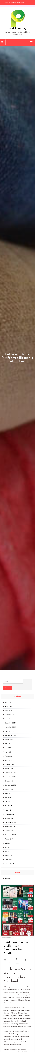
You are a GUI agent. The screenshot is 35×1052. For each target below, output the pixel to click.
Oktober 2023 (9, 831)
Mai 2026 (8, 702)
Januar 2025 (9, 769)
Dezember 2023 (10, 822)
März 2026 (8, 711)
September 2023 (10, 835)
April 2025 (8, 756)
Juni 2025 (8, 748)
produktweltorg (9, 962)
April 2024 (8, 806)
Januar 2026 (9, 719)
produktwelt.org (17, 28)
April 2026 (8, 706)
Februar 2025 (9, 764)
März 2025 (8, 760)
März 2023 (8, 860)
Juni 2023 (8, 847)
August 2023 (9, 839)
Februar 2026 (9, 715)
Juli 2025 (8, 744)
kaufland (28, 962)
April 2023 (8, 856)
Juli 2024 (8, 793)
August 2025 (9, 739)
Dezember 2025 (10, 723)
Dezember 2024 (10, 773)
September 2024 (10, 785)
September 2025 (10, 735)
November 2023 (10, 827)
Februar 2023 (9, 864)
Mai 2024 (8, 802)
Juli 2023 (8, 843)
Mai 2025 (8, 752)
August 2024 (9, 789)
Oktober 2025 (9, 731)
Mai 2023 (8, 851)
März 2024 (8, 810)
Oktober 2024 (9, 781)
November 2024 (10, 777)
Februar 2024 (9, 814)
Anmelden (8, 878)
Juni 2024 (8, 798)
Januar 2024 (9, 818)
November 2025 (10, 727)
